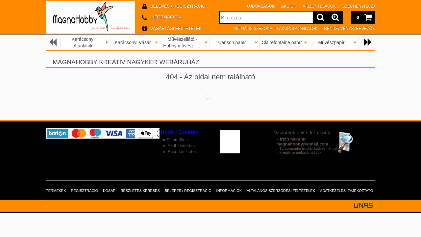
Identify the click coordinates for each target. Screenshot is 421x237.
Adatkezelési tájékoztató (346, 191)
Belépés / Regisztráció (188, 191)
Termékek (56, 191)
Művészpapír (331, 42)
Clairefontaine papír (281, 42)
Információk (229, 191)
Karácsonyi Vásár (133, 42)
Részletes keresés (140, 191)
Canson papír (232, 42)
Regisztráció (84, 191)
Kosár (109, 191)
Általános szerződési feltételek (281, 191)
